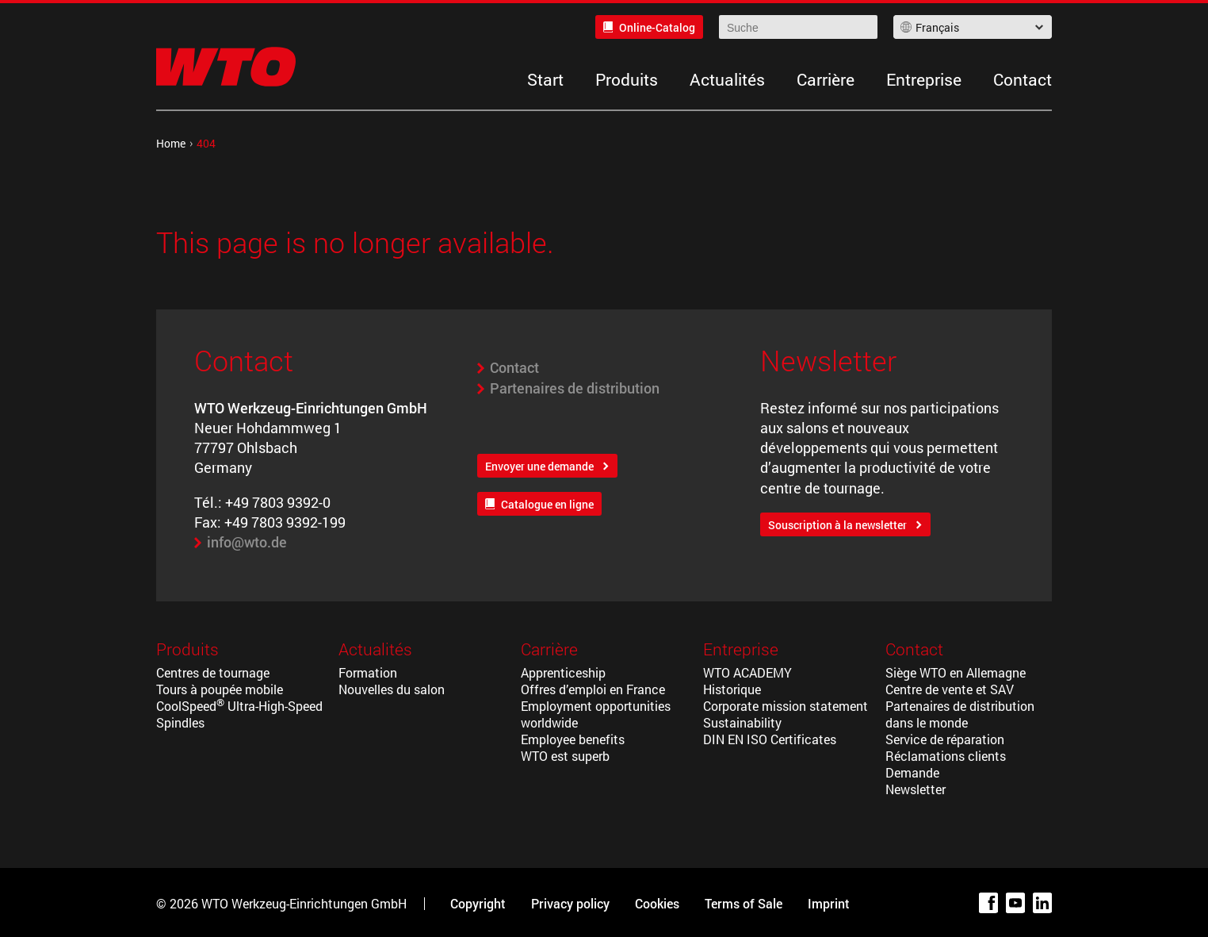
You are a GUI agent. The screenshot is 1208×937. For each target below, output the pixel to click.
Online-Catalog (657, 27)
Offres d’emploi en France (593, 689)
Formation (367, 672)
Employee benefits (573, 739)
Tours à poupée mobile (219, 689)
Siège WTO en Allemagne (955, 672)
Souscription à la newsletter (837, 524)
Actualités (727, 79)
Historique (732, 689)
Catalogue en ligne (547, 504)
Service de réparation (944, 739)
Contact (1022, 79)
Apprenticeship (563, 672)
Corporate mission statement (785, 705)
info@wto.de (247, 541)
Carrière (825, 79)
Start (545, 79)
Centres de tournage (213, 672)
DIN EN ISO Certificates (769, 739)
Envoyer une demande (539, 466)
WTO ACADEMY (747, 672)
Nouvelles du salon (391, 689)
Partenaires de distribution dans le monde (959, 714)
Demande (912, 772)
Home (170, 143)
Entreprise (923, 79)
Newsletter (915, 789)
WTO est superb (565, 755)
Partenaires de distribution (574, 387)
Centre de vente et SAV (949, 689)
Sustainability (742, 722)
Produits (626, 79)
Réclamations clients (945, 755)
